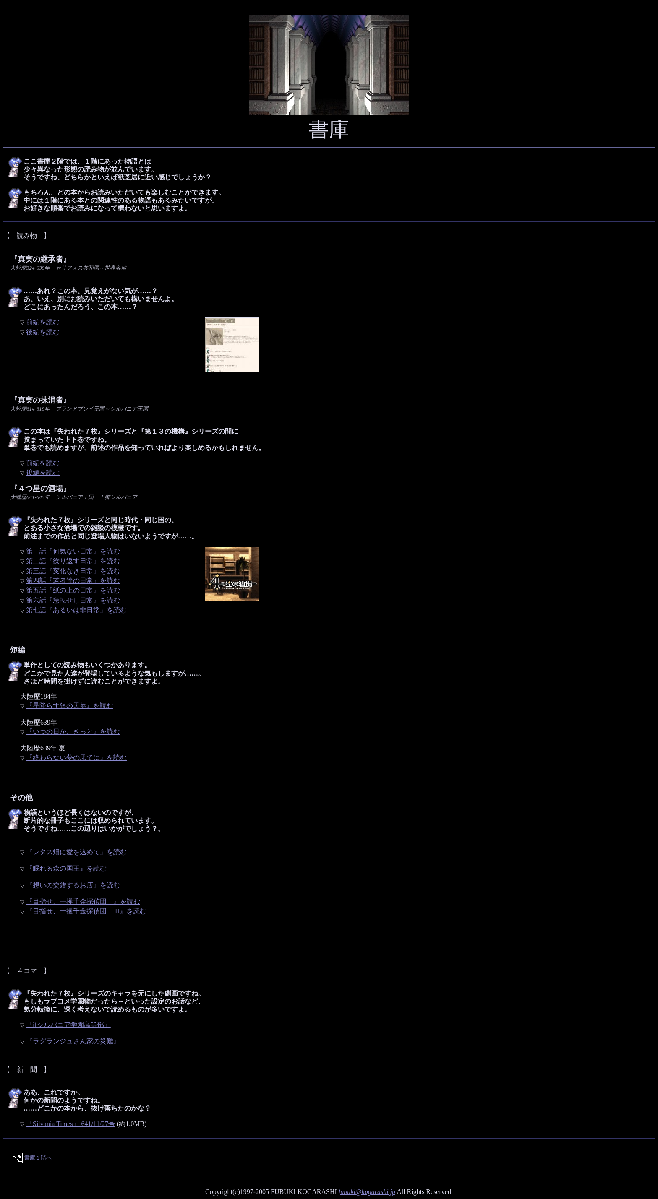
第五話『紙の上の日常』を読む (73, 590)
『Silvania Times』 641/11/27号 (70, 1123)
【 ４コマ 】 (26, 970)
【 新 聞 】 (26, 1069)
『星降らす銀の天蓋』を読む (69, 705)
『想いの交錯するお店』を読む (73, 885)
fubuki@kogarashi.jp (367, 1191)
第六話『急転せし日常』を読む (73, 600)
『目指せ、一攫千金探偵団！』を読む (83, 901)
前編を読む (43, 321)
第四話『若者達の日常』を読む (73, 580)
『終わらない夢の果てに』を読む (76, 757)
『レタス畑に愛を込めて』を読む (76, 852)
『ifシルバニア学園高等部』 (68, 1024)
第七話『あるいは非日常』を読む (76, 610)
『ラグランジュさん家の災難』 (73, 1041)
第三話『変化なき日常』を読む (73, 571)
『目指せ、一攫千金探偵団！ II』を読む (86, 911)
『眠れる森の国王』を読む (66, 868)
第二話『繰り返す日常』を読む (73, 560)
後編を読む (43, 332)
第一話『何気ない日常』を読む (73, 551)
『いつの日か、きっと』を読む (73, 731)
